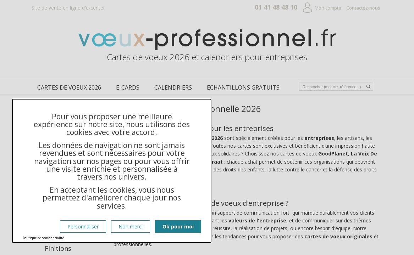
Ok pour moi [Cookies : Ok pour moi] (178, 226)
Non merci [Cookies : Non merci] (130, 226)
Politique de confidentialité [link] (43, 238)
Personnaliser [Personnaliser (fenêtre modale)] (83, 226)
